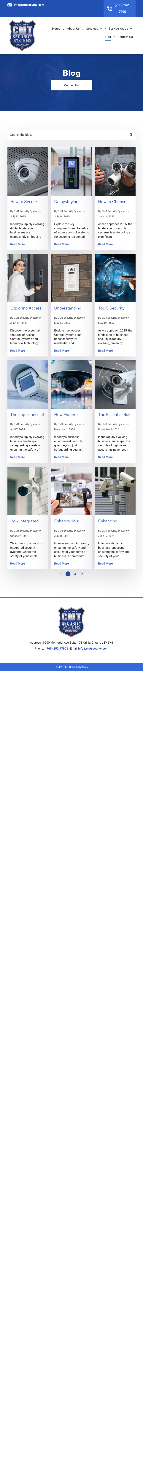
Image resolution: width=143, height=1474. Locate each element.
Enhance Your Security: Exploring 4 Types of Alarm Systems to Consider (71, 521)
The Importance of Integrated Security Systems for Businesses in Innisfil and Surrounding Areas (27, 415)
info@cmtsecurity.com (29, 5)
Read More (17, 244)
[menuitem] (56, 29)
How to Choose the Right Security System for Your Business (114, 202)
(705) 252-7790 (55, 648)
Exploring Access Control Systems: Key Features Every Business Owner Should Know (27, 308)
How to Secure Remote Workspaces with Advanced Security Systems (27, 202)
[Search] (71, 135)
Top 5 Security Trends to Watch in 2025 (115, 308)
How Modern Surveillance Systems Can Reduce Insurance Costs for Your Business (70, 415)
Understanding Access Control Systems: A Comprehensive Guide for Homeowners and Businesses (70, 308)
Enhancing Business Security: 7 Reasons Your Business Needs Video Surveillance (115, 521)
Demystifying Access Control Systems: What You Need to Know (71, 202)
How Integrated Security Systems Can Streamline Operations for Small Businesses (26, 521)
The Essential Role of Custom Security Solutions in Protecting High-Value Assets (115, 415)
